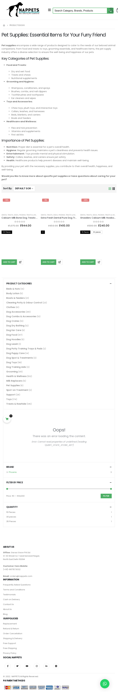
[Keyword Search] (80, 10)
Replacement (10, 623)
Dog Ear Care (13, 330)
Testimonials (9, 594)
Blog (5, 614)
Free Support (9, 643)
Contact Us (8, 604)
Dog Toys (11, 362)
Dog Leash (12, 344)
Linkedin (46, 666)
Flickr (56, 666)
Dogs (16, 215)
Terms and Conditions (14, 589)
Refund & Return (11, 628)
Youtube (27, 666)
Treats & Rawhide (33, 215)
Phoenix (22, 215)
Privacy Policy (9, 653)
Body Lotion (12, 293)
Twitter (17, 666)
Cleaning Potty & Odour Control (24, 302)
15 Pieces (10, 512)
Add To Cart (9, 262)
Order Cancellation (12, 633)
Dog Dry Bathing (15, 325)
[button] (104, 683)
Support (10, 394)
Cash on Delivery (11, 599)
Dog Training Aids (16, 367)
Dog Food (11, 334)
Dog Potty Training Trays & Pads (24, 348)
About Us (7, 609)
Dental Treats (7, 215)
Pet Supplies (13, 385)
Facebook (8, 666)
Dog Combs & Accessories (21, 316)
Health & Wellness (16, 376)
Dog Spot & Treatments (19, 357)
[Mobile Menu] (50, 10)
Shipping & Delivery (12, 638)
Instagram (37, 666)
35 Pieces (11, 521)
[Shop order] (24, 188)
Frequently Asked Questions (17, 584)
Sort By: (7, 188)
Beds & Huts (13, 288)
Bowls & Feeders (15, 298)
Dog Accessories (15, 311)
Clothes (10, 307)
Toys (9, 399)
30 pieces (11, 516)
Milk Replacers (14, 380)
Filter (106, 496)
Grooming (12, 371)
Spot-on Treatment (17, 390)
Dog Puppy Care (15, 353)
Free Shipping (10, 648)
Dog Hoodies (13, 339)
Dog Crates (12, 321)
